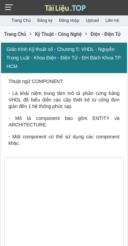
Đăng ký (44, 20)
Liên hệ (112, 20)
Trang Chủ (21, 20)
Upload (92, 20)
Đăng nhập (69, 20)
